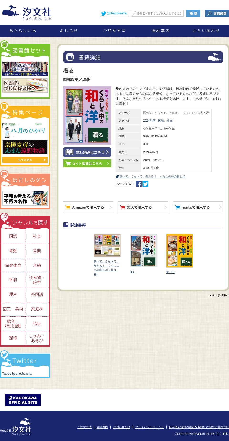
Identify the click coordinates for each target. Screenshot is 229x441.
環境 (13, 338)
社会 (169, 120)
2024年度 (149, 120)
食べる (179, 254)
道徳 (37, 265)
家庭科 (37, 309)
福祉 (37, 323)
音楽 (37, 251)
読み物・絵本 (37, 280)
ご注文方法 (84, 427)
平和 (13, 280)
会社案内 (102, 427)
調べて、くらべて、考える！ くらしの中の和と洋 (152, 176)
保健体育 (13, 265)
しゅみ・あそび (37, 338)
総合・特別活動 (13, 323)
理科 (13, 294)
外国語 (37, 294)
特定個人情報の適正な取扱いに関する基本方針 (199, 427)
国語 (161, 120)
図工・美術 (13, 309)
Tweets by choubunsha (17, 373)
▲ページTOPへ (219, 295)
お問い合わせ (121, 427)
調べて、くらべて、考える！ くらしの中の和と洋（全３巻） (107, 255)
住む (143, 254)
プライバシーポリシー (149, 427)
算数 (13, 251)
